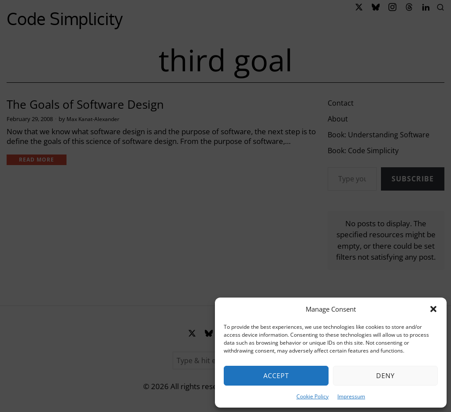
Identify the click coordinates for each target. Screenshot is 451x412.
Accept (276, 375)
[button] (433, 309)
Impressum (351, 396)
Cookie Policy (312, 396)
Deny (385, 375)
